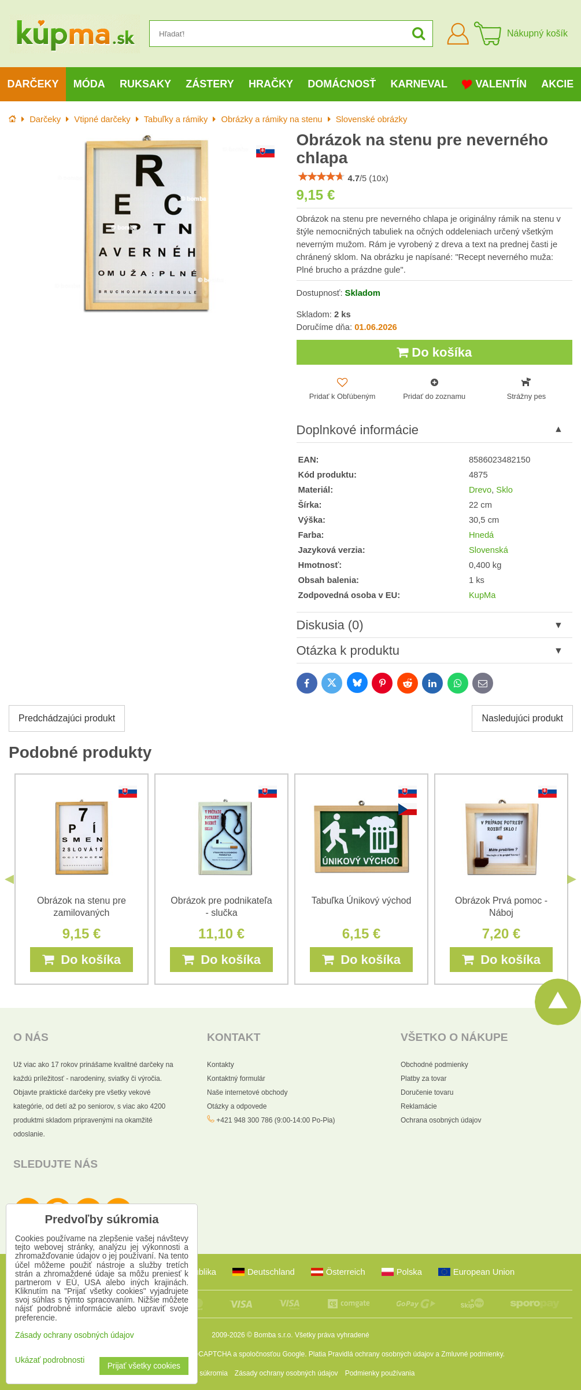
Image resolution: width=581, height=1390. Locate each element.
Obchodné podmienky (434, 1065)
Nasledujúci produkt (522, 718)
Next (572, 879)
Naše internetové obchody (247, 1092)
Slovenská (488, 550)
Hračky (271, 84)
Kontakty (220, 1065)
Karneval (418, 84)
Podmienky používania (380, 1373)
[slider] (321, 176)
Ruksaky (145, 84)
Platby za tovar (423, 1078)
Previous (9, 879)
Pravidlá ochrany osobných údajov (381, 1354)
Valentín (494, 84)
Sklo (504, 489)
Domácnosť (342, 84)
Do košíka (434, 352)
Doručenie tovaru (427, 1092)
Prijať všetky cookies (144, 1366)
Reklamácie (419, 1106)
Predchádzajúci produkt (66, 718)
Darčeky (33, 84)
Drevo (480, 489)
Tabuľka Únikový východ (362, 900)
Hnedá (481, 535)
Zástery (210, 84)
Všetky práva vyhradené (332, 1335)
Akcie (557, 84)
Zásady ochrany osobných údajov (286, 1373)
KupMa (482, 595)
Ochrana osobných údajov (441, 1120)
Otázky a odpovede (237, 1106)
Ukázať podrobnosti (49, 1360)
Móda (89, 84)
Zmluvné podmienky (472, 1354)
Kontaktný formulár (236, 1078)
